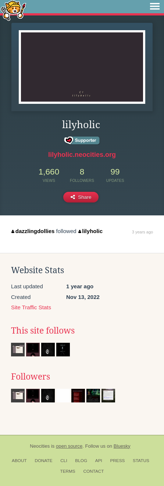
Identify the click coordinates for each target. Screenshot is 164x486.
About (19, 460)
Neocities (40, 446)
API (98, 460)
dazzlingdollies (32, 231)
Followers (30, 376)
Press (117, 460)
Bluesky (122, 446)
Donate (43, 460)
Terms (67, 471)
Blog (81, 460)
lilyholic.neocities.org (82, 154)
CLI (63, 460)
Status (141, 460)
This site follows (43, 330)
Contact (93, 471)
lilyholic (90, 231)
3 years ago (142, 232)
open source (69, 446)
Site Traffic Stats (31, 307)
